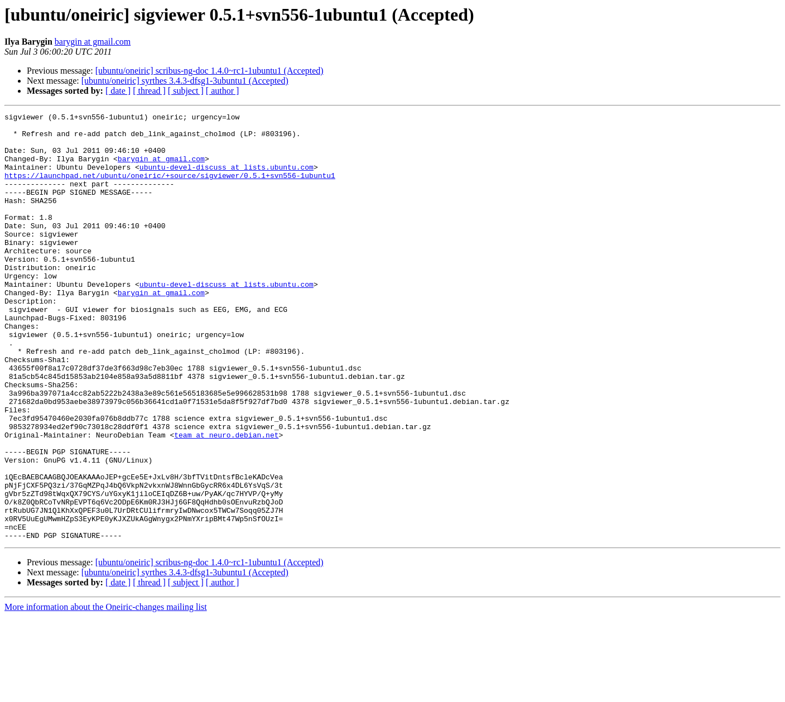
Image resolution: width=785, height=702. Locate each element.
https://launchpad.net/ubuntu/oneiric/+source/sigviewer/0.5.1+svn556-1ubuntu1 (169, 189)
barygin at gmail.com (93, 41)
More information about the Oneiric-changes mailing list (105, 692)
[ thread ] (149, 90)
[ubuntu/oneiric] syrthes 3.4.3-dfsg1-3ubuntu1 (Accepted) (184, 80)
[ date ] (118, 90)
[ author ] (222, 90)
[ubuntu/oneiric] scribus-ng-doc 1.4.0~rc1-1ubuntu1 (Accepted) (209, 70)
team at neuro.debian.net (226, 500)
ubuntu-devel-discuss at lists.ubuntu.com (226, 179)
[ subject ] (186, 90)
